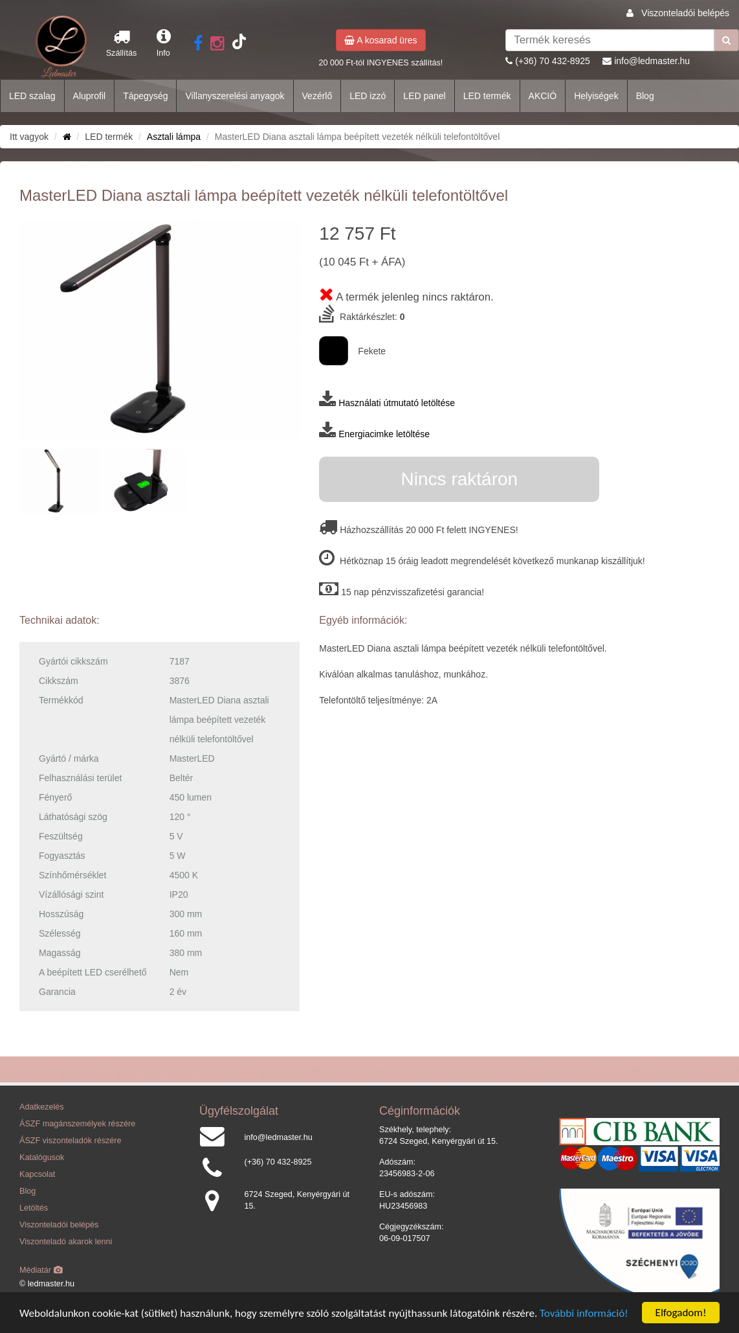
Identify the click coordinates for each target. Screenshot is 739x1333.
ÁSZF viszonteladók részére (70, 1140)
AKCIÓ (543, 96)
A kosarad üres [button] (380, 40)
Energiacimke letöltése (384, 434)
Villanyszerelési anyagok (234, 96)
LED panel (424, 96)
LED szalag (32, 96)
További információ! (584, 1313)
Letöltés (33, 1208)
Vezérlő (317, 96)
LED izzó (367, 96)
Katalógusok (41, 1157)
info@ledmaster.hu (652, 61)
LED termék (487, 96)
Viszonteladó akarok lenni (65, 1241)
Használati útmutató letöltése (396, 403)
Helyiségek (596, 96)
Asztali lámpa (174, 136)
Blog (645, 96)
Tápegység (145, 96)
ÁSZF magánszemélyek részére (77, 1123)
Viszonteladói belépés (685, 13)
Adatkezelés (41, 1106)
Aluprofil (89, 96)
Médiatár (41, 1270)
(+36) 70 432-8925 (552, 61)
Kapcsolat (37, 1174)
